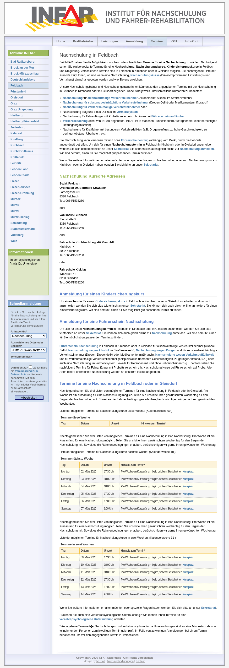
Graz (14, 103)
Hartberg (16, 115)
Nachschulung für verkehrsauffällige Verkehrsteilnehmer (101, 107)
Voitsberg (17, 235)
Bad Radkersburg (22, 61)
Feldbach (17, 85)
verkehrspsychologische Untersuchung (86, 619)
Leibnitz (16, 163)
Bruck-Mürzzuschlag (24, 73)
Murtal (15, 211)
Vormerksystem (127, 112)
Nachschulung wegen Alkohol (88, 350)
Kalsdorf (16, 133)
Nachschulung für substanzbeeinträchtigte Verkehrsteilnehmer (105, 102)
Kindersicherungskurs (110, 301)
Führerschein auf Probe (167, 116)
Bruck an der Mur (22, 67)
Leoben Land (19, 169)
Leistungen (109, 41)
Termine (157, 41)
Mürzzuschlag (20, 217)
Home (60, 41)
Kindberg (17, 139)
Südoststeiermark (23, 229)
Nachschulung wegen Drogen (156, 350)
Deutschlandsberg (23, 79)
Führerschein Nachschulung (79, 346)
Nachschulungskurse (145, 75)
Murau (15, 205)
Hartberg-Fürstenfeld (25, 121)
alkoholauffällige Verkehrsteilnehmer (112, 98)
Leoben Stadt (20, 175)
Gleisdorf (17, 97)
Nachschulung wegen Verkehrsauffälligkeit (184, 354)
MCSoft (100, 661)
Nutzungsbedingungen (120, 661)
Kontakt (140, 661)
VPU (174, 41)
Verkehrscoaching (75, 121)
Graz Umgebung (22, 109)
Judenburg (18, 127)
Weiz (14, 241)
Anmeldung (134, 41)
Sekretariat (121, 149)
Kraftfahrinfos (83, 41)
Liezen (15, 181)
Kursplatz (187, 471)
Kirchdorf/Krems (22, 151)
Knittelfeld (18, 157)
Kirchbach (18, 145)
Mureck (16, 199)
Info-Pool (191, 41)
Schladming (19, 223)
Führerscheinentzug (135, 140)
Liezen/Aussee (20, 187)
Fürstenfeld (18, 91)
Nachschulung (73, 98)
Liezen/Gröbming (22, 193)
